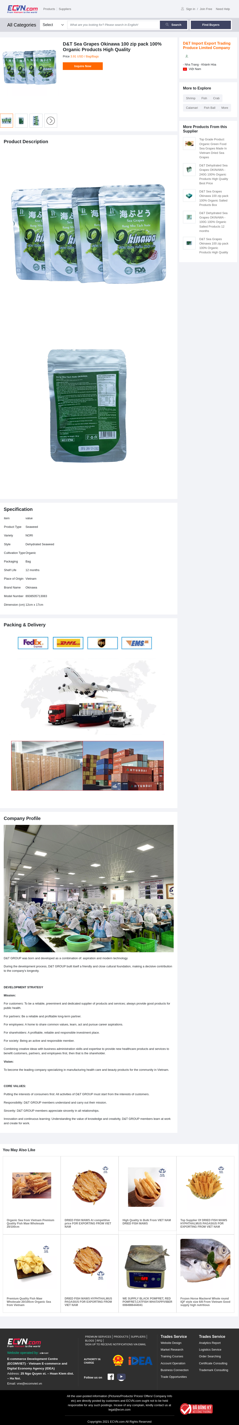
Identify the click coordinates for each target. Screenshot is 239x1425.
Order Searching (210, 1356)
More (224, 107)
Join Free (206, 9)
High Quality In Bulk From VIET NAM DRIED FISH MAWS (147, 1222)
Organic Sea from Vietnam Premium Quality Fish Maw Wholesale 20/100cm (30, 1224)
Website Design (171, 1343)
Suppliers (65, 9)
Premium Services (98, 1336)
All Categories (21, 24)
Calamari (192, 107)
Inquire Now (82, 66)
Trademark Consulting (213, 1370)
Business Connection (175, 1370)
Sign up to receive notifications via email (115, 1344)
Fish (204, 98)
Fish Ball (209, 107)
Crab (216, 98)
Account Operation (173, 1363)
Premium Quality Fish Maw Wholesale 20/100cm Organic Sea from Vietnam (29, 1302)
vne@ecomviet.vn (29, 1383)
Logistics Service (210, 1349)
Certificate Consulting (213, 1363)
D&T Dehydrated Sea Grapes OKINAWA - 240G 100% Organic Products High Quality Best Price (213, 174)
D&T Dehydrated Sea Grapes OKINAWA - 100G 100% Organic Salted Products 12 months (213, 222)
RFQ (99, 1340)
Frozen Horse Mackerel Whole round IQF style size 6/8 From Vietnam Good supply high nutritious (205, 1302)
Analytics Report (210, 1343)
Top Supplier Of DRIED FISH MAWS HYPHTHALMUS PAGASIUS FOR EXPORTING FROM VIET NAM (203, 1224)
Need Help (223, 9)
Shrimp (191, 98)
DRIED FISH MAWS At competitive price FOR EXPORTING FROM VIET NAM (88, 1224)
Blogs (89, 1340)
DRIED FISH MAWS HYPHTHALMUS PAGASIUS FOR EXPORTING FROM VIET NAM (88, 1302)
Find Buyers (210, 24)
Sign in (188, 9)
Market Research (172, 1349)
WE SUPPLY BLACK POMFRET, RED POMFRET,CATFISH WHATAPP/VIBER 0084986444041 (147, 1302)
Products (49, 9)
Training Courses (172, 1356)
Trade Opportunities (174, 1377)
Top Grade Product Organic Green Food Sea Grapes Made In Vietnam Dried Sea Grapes (213, 148)
